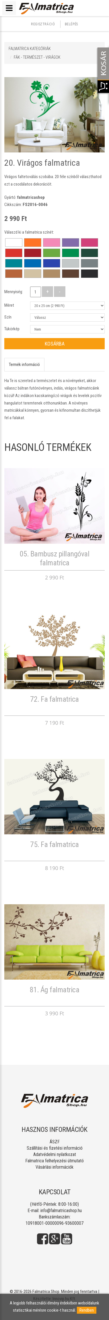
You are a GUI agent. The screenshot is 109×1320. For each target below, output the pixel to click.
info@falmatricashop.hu (61, 1210)
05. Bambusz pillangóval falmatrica (54, 558)
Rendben (86, 1310)
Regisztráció (43, 24)
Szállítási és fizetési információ (55, 1148)
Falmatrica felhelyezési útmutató (54, 1160)
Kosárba (55, 344)
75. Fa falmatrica (54, 844)
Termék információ (24, 364)
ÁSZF (55, 1141)
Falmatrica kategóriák (30, 48)
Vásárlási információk (54, 1167)
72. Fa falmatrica (54, 699)
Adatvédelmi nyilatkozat (54, 1154)
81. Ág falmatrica (54, 989)
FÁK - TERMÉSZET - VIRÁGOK (37, 57)
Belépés (71, 24)
